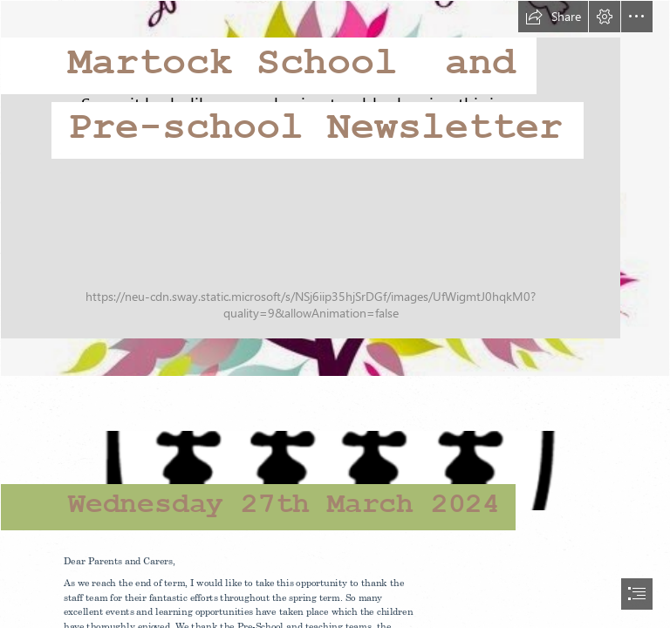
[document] (335, 314)
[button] (553, 16)
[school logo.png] (335, 460)
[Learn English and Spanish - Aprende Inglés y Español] (335, 188)
